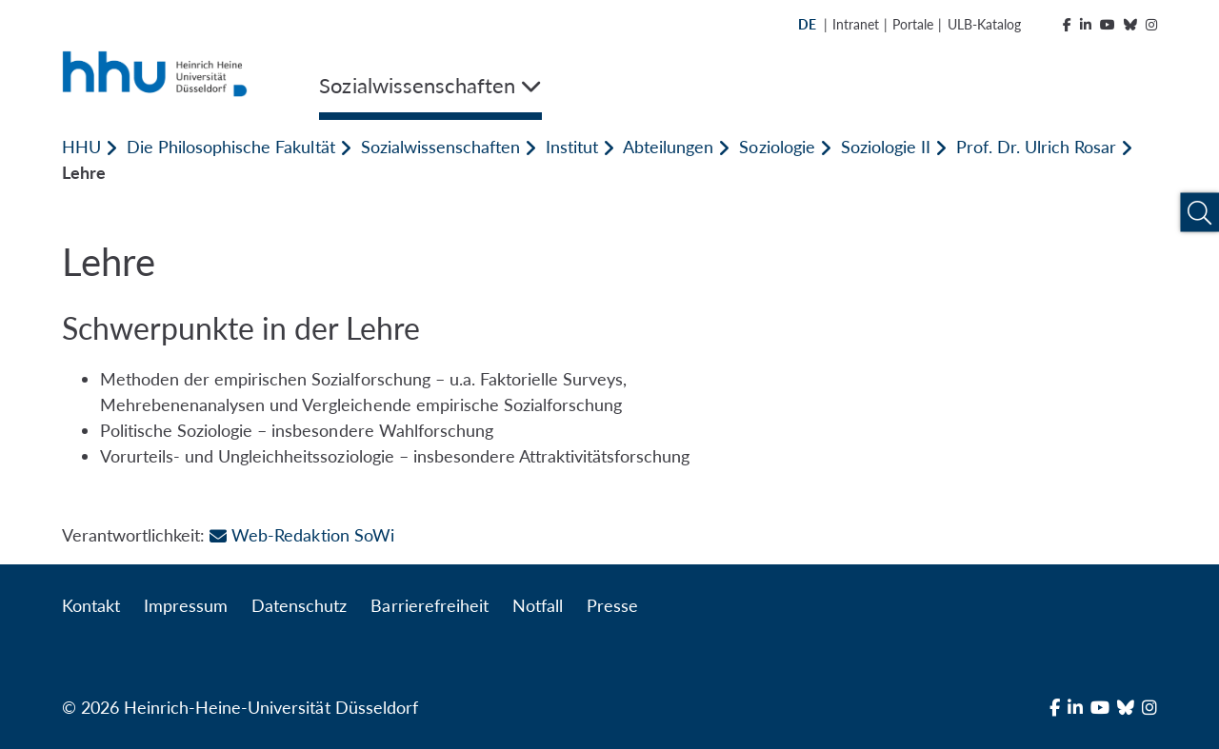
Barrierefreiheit (429, 605)
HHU (81, 146)
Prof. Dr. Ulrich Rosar (1036, 146)
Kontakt (91, 605)
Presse (612, 605)
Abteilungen (668, 146)
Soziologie (776, 146)
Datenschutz (299, 605)
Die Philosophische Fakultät (230, 146)
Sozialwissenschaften (440, 146)
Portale (912, 24)
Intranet (855, 24)
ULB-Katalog (984, 24)
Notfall (537, 605)
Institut (572, 146)
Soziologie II (885, 146)
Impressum (186, 605)
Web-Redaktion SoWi (301, 534)
